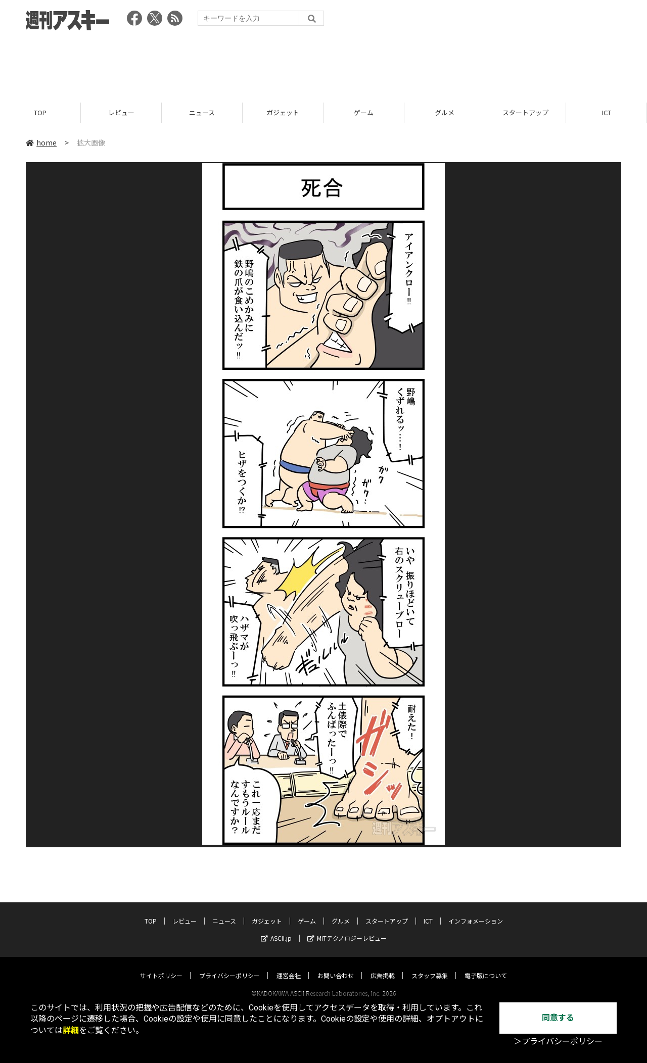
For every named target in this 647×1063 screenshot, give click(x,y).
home (41, 142)
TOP (40, 112)
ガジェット (282, 112)
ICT (606, 112)
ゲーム (364, 112)
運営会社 (288, 965)
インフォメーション (475, 911)
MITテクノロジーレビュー (347, 928)
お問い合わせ (335, 965)
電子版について (486, 965)
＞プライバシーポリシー (558, 1041)
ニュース (202, 112)
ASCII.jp (276, 928)
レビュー (121, 112)
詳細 (71, 1030)
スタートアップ (525, 112)
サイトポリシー (161, 965)
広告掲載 (383, 965)
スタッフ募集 (429, 965)
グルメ (444, 112)
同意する (558, 1018)
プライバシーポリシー (229, 965)
